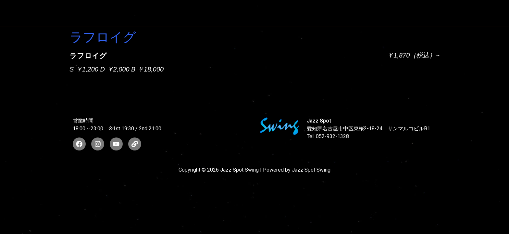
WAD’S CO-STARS (265, 13)
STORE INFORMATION (447, 13)
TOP (140, 13)
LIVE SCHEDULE (326, 13)
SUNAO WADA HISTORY (194, 13)
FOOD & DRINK (383, 13)
